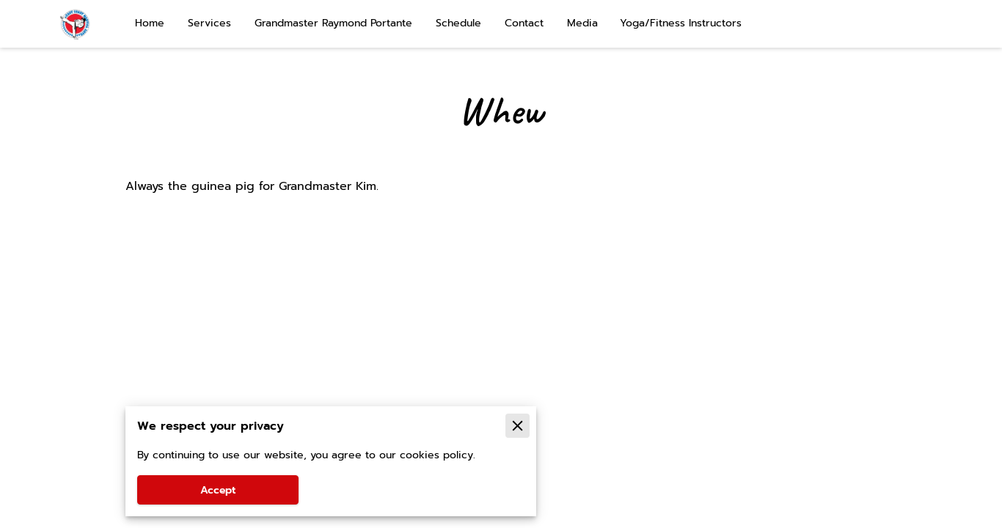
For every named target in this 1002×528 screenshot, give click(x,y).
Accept (217, 490)
